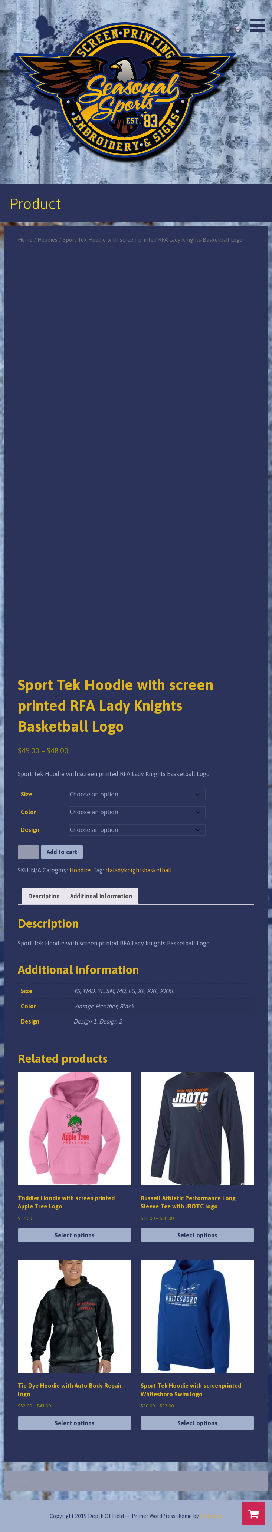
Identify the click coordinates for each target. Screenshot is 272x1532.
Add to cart (62, 852)
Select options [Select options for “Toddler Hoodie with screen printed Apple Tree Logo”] (75, 1235)
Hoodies (47, 239)
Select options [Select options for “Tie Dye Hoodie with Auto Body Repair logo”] (75, 1423)
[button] (260, 17)
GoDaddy (211, 1516)
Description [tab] (44, 896)
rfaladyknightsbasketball (138, 870)
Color (28, 812)
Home (25, 239)
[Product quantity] (28, 852)
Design (30, 829)
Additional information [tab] (101, 896)
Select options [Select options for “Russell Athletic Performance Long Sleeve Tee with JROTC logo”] (197, 1235)
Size (26, 794)
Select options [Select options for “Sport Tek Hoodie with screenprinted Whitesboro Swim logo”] (197, 1423)
